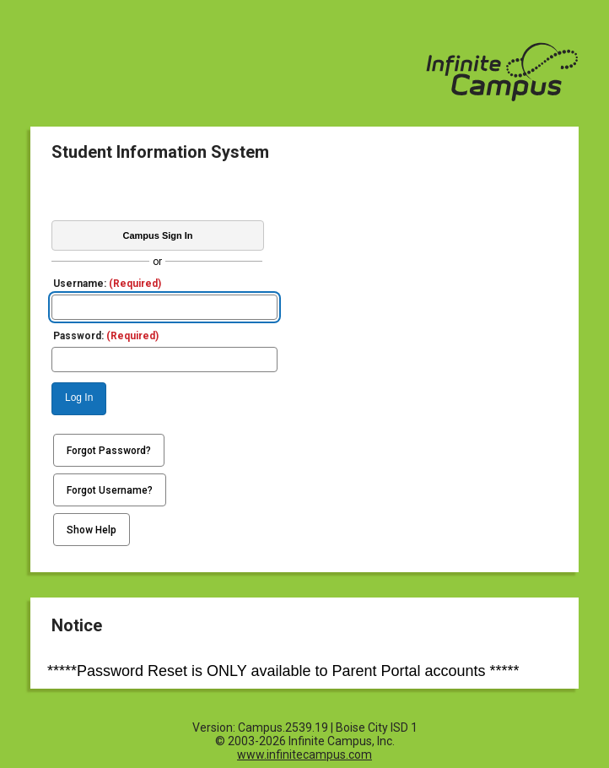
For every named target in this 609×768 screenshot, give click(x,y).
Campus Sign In (157, 235)
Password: (106, 336)
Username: (107, 283)
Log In (79, 397)
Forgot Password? (109, 451)
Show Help (91, 530)
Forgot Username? (110, 490)
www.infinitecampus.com (304, 754)
